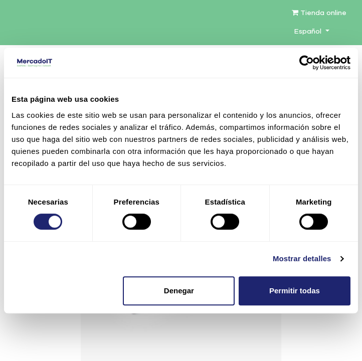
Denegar (179, 290)
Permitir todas (294, 290)
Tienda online (319, 13)
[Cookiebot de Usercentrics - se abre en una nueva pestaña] (306, 62)
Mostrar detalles (302, 258)
